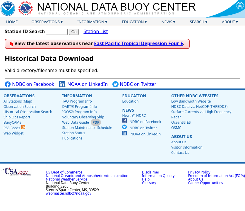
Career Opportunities (205, 182)
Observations (46, 21)
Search (197, 21)
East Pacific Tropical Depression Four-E (138, 43)
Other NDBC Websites (194, 95)
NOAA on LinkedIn (83, 84)
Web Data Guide (75, 122)
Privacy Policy (199, 172)
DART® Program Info (79, 106)
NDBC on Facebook (29, 84)
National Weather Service (67, 179)
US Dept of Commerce (64, 172)
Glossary (149, 182)
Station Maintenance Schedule (87, 127)
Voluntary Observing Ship (83, 117)
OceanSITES (181, 122)
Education (133, 21)
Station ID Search (25, 31)
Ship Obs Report (17, 117)
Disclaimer (150, 172)
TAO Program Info (77, 101)
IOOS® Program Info (79, 111)
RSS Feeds (14, 127)
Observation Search (20, 106)
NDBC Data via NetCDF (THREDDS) (199, 106)
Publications (72, 138)
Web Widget (13, 133)
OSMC (176, 127)
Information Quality (158, 175)
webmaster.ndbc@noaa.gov (68, 193)
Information (90, 21)
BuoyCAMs (12, 122)
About (228, 21)
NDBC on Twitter (134, 84)
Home (12, 21)
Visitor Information (187, 147)
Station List (95, 31)
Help (146, 179)
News (166, 21)
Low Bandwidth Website (191, 101)
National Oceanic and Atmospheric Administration (87, 175)
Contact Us (180, 152)
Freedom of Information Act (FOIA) (216, 175)
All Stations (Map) (18, 101)
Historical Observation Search (28, 111)
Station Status (73, 132)
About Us (181, 136)
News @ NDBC (134, 115)
